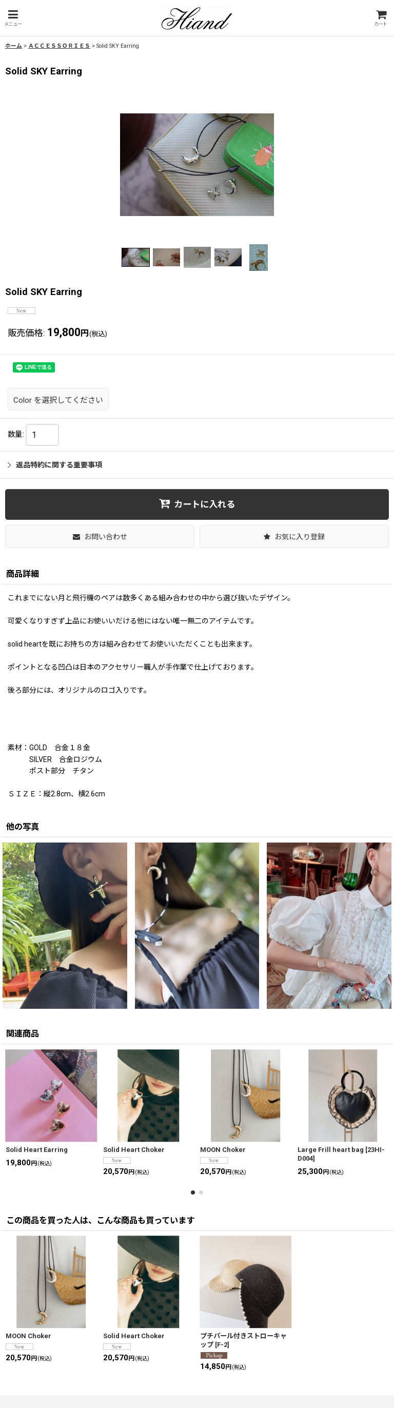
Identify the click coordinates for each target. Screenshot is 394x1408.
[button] (13, 18)
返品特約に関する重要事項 (55, 465)
